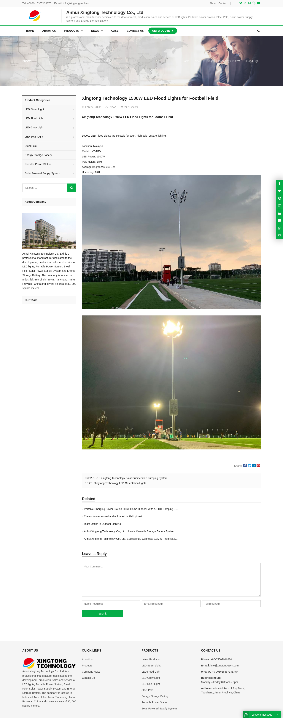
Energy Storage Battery (38, 155)
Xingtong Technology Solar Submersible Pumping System (134, 478)
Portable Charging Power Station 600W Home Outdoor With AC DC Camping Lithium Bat (135, 509)
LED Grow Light (34, 127)
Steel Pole (31, 145)
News (27, 61)
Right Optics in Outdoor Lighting (102, 516)
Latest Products (151, 644)
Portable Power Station (38, 164)
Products (87, 650)
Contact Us (88, 662)
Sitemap (233, 712)
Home (30, 30)
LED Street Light (34, 109)
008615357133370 (226, 656)
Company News (91, 656)
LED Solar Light (34, 136)
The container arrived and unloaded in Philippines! (202, 509)
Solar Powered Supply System (42, 173)
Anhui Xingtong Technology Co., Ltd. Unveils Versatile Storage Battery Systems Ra (221, 516)
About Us (87, 644)
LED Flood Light (34, 118)
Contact (223, 3)
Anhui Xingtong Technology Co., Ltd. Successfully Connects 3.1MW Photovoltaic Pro (133, 523)
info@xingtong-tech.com (77, 3)
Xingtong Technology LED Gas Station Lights (120, 483)
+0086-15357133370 (39, 3)
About (212, 3)
